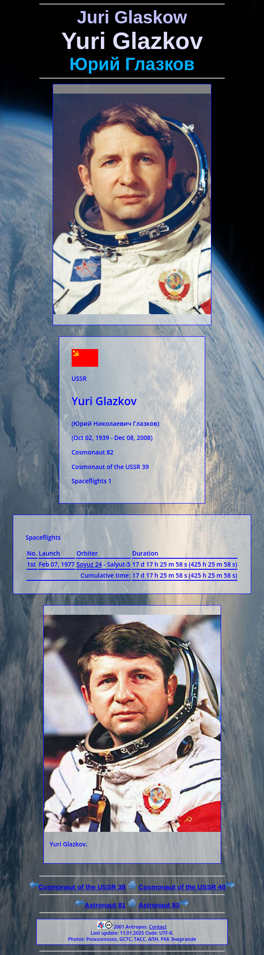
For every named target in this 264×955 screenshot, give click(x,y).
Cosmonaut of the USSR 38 (77, 887)
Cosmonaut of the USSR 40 (186, 887)
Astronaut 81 (100, 905)
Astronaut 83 (163, 905)
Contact (158, 927)
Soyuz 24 (89, 564)
